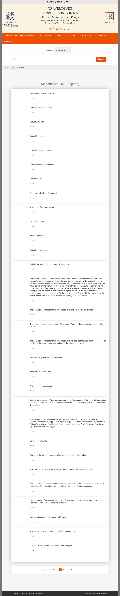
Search (101, 59)
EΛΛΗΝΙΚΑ (50, 2)
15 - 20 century (60, 29)
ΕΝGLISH (60, 2)
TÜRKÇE (68, 2)
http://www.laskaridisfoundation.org (96, 593)
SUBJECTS (102, 36)
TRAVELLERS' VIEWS (60, 13)
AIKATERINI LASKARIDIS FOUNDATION (19, 36)
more (32, 98)
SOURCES (71, 36)
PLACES (59, 36)
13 (76, 570)
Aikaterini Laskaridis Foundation (32, 593)
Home (7, 67)
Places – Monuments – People (60, 17)
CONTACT (8, 41)
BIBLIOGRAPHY (86, 36)
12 (72, 570)
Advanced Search (62, 50)
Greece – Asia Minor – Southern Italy (60, 23)
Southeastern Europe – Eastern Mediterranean (60, 20)
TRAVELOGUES (60, 8)
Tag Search (48, 50)
